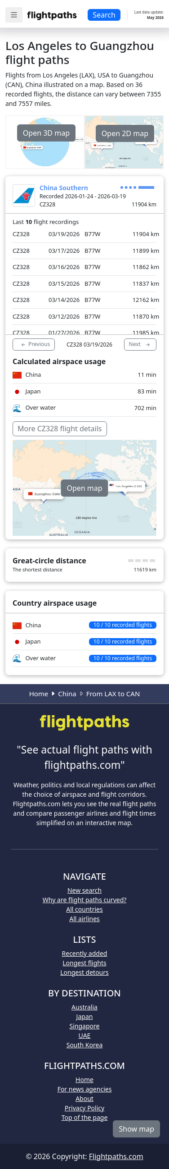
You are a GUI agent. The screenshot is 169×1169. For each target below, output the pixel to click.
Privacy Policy (84, 1108)
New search (84, 890)
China (67, 693)
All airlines (84, 918)
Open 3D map (46, 133)
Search (104, 15)
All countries (84, 909)
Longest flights (84, 963)
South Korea (85, 1045)
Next (140, 344)
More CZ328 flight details (60, 429)
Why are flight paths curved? (85, 899)
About (84, 1098)
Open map (84, 488)
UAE (85, 1035)
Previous (35, 344)
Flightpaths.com (116, 1156)
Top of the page (85, 1117)
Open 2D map (125, 133)
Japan (84, 1016)
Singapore (85, 1026)
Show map (136, 1129)
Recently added (84, 953)
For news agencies (85, 1089)
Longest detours (84, 972)
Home (39, 693)
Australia (84, 1007)
